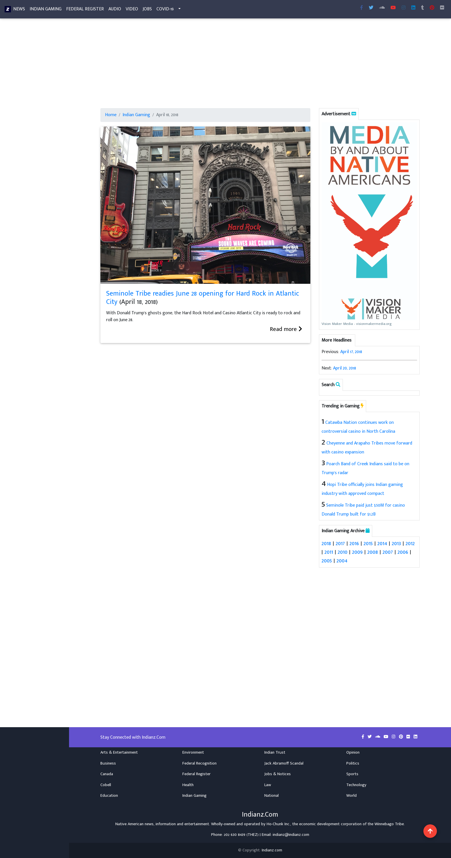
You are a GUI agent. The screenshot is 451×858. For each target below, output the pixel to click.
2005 (327, 561)
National (271, 795)
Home (110, 115)
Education (109, 795)
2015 (368, 543)
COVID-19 (165, 10)
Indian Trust (274, 752)
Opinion (353, 752)
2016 (354, 543)
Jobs (147, 10)
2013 (396, 543)
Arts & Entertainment (119, 752)
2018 (326, 543)
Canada (106, 774)
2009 (357, 552)
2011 (328, 552)
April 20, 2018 (344, 368)
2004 (342, 561)
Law (267, 784)
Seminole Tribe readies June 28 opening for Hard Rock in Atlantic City (202, 298)
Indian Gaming (46, 10)
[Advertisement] (260, 65)
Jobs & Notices (277, 774)
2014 (382, 543)
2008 (372, 552)
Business (108, 763)
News (19, 10)
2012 (410, 543)
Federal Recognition (199, 763)
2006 (403, 552)
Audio (114, 10)
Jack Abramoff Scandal (283, 763)
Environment (193, 752)
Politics (352, 763)
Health (188, 784)
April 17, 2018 (351, 352)
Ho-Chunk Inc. (278, 823)
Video (132, 10)
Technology (356, 784)
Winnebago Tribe (389, 823)
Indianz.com (272, 850)
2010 (342, 552)
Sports (352, 774)
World (351, 795)
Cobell (105, 784)
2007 (388, 552)
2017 (340, 543)
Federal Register (85, 10)
